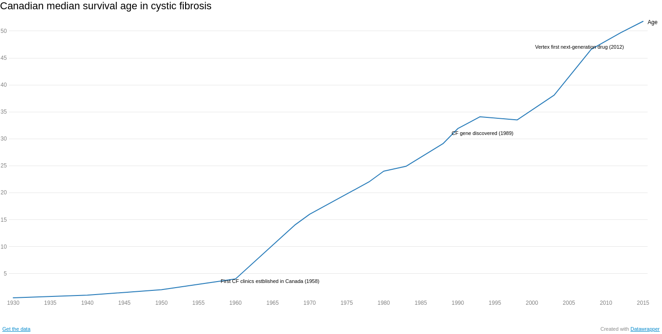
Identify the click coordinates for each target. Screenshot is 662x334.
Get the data (16, 329)
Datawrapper (645, 329)
